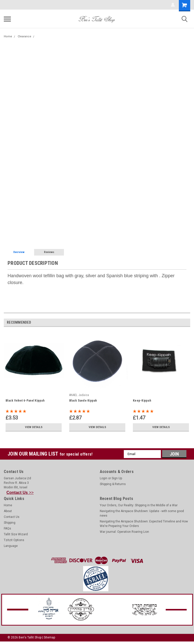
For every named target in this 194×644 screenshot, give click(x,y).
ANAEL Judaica (79, 395)
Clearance (24, 36)
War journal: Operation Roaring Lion (124, 532)
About (8, 511)
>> (20, 492)
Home (8, 36)
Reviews (49, 252)
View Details (33, 427)
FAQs (7, 528)
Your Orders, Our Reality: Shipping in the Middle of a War (139, 505)
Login (103, 478)
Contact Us (11, 517)
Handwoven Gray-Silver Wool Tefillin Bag (63, 36)
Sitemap (49, 637)
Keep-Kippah (142, 400)
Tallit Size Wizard (16, 534)
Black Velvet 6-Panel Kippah (25, 400)
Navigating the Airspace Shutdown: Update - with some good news (142, 513)
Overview (19, 252)
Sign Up (117, 478)
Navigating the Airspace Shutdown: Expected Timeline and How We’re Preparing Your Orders (144, 524)
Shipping (9, 522)
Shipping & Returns (113, 484)
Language (11, 546)
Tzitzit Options (14, 540)
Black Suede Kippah (83, 400)
